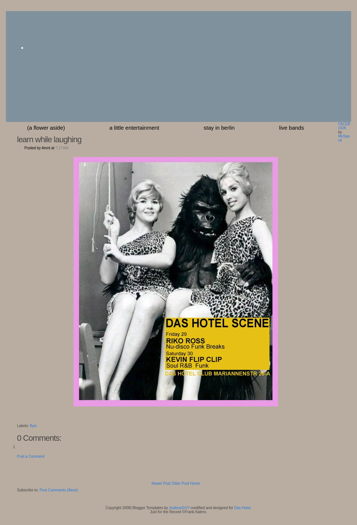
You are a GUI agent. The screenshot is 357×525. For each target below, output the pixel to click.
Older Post (180, 483)
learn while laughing (49, 139)
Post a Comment (30, 456)
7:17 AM (61, 148)
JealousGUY (179, 508)
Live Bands (291, 128)
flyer (33, 426)
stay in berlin (218, 128)
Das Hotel (242, 508)
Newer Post (161, 483)
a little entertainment (134, 128)
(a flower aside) (46, 128)
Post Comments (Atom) (59, 490)
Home (195, 483)
